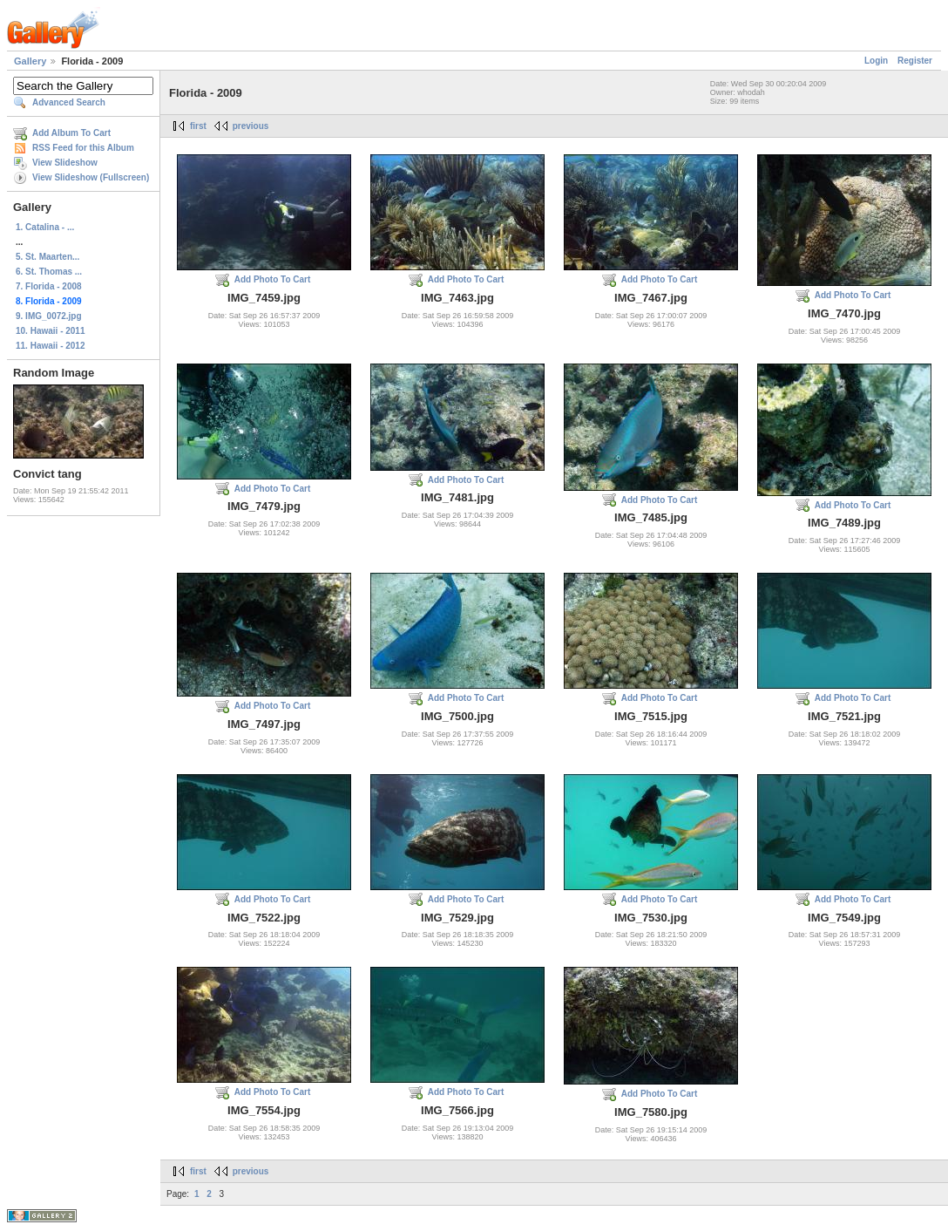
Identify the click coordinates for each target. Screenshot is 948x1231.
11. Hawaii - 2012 (50, 345)
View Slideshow (65, 162)
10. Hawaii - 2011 (50, 331)
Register (914, 60)
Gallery (30, 61)
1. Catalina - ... (45, 227)
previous (251, 126)
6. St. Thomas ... (49, 271)
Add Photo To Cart (272, 279)
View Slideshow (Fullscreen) (90, 177)
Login (876, 60)
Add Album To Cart (71, 133)
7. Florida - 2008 (49, 286)
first (198, 126)
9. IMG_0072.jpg (49, 316)
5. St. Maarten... (47, 257)
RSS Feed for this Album (83, 148)
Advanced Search (68, 102)
